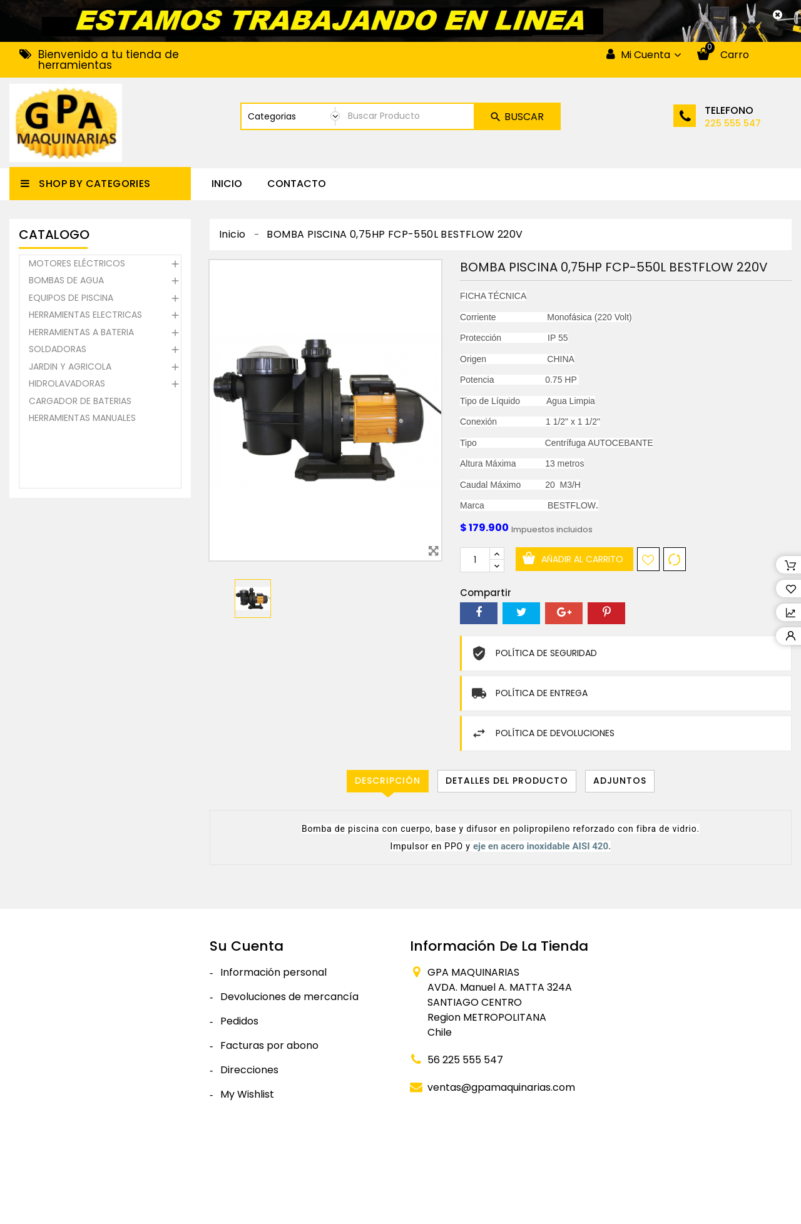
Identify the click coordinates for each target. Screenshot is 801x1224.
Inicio (227, 183)
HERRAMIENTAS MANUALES (82, 420)
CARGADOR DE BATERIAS (80, 403)
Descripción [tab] (388, 780)
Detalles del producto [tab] (507, 780)
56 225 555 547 (465, 1060)
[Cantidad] (475, 559)
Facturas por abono (269, 1045)
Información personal (273, 972)
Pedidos (239, 1021)
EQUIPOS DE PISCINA (71, 299)
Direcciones (249, 1070)
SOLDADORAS (57, 351)
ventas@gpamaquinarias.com (501, 1087)
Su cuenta (246, 946)
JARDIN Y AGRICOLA (70, 368)
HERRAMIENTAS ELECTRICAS (85, 317)
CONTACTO (296, 183)
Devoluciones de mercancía (289, 996)
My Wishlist (247, 1094)
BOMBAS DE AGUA (66, 282)
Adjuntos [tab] (619, 780)
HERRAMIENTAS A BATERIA (81, 334)
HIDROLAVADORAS (67, 386)
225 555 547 (733, 123)
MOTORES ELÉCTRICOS (77, 265)
